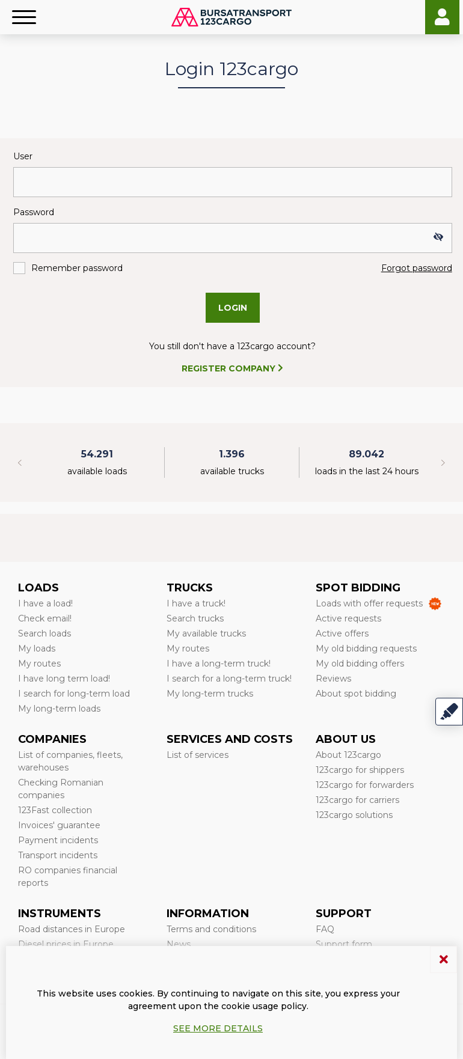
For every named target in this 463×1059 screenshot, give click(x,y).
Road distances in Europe (71, 929)
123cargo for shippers (360, 769)
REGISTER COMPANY (232, 368)
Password (33, 212)
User (22, 156)
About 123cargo (348, 754)
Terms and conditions (211, 929)
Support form (344, 944)
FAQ (325, 929)
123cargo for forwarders (365, 785)
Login (442, 17)
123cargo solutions (354, 815)
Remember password (77, 268)
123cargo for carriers (357, 800)
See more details (218, 1028)
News (179, 944)
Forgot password (416, 268)
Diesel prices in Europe (66, 944)
